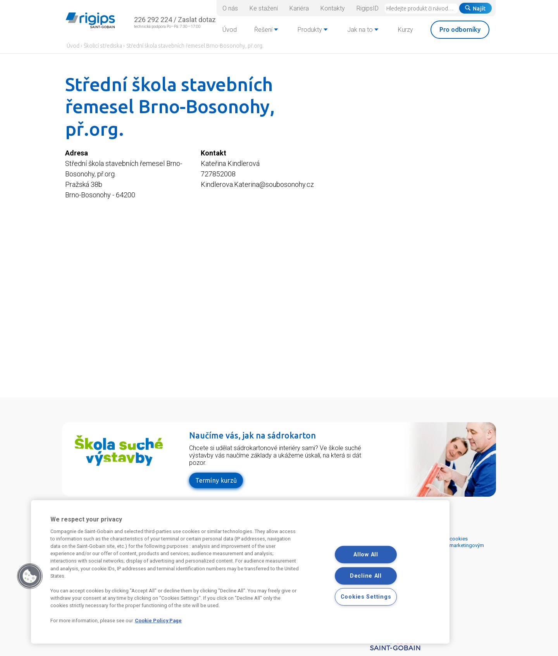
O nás (230, 8)
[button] (29, 576)
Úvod (73, 46)
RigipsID (367, 8)
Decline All (366, 575)
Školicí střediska (103, 46)
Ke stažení (264, 8)
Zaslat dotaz (197, 20)
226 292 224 (153, 20)
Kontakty (332, 8)
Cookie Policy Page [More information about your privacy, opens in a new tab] (158, 620)
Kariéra (299, 8)
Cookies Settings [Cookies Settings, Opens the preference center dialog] (366, 597)
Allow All (365, 554)
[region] (240, 572)
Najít (475, 8)
